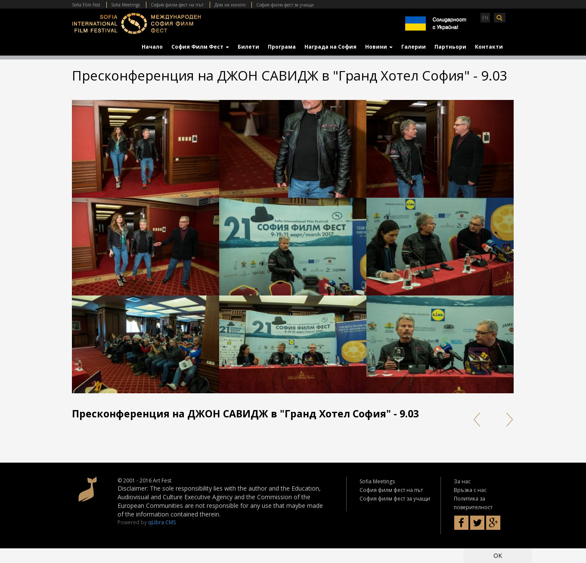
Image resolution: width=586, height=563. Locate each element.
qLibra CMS (162, 522)
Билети (248, 46)
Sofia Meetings (125, 5)
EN (485, 18)
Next (507, 419)
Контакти (489, 46)
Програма (282, 46)
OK (497, 555)
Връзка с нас (470, 490)
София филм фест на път (177, 5)
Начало (152, 46)
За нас (462, 481)
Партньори (450, 46)
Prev (476, 419)
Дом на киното (229, 5)
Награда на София (330, 46)
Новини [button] (379, 46)
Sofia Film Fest (86, 5)
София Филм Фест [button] (200, 46)
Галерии (413, 46)
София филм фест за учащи (285, 5)
